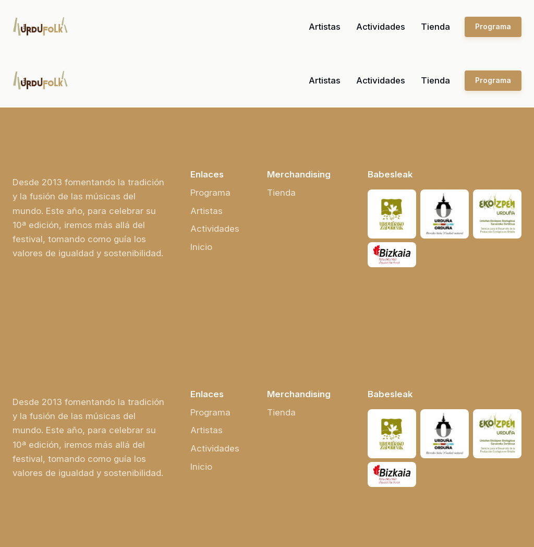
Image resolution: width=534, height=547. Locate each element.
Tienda (435, 26)
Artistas (325, 26)
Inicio (201, 247)
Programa (493, 26)
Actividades (380, 26)
